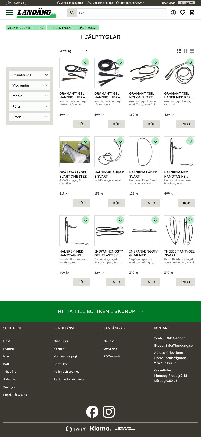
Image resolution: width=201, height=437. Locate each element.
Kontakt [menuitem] (59, 349)
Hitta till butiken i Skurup (96, 311)
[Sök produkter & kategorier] (122, 13)
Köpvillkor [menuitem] (61, 364)
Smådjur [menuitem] (9, 387)
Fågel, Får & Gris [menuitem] (15, 395)
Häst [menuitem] (6, 341)
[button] (9, 12)
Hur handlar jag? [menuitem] (65, 356)
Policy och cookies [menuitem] (66, 371)
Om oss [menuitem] (109, 341)
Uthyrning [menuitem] (110, 349)
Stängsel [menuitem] (9, 379)
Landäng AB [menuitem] (114, 328)
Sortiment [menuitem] (12, 328)
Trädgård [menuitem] (9, 371)
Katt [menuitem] (6, 364)
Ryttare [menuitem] (8, 349)
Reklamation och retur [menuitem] (69, 379)
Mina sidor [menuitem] (173, 13)
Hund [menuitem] (7, 356)
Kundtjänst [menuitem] (64, 328)
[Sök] (72, 13)
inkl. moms (186, 2)
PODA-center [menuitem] (113, 356)
